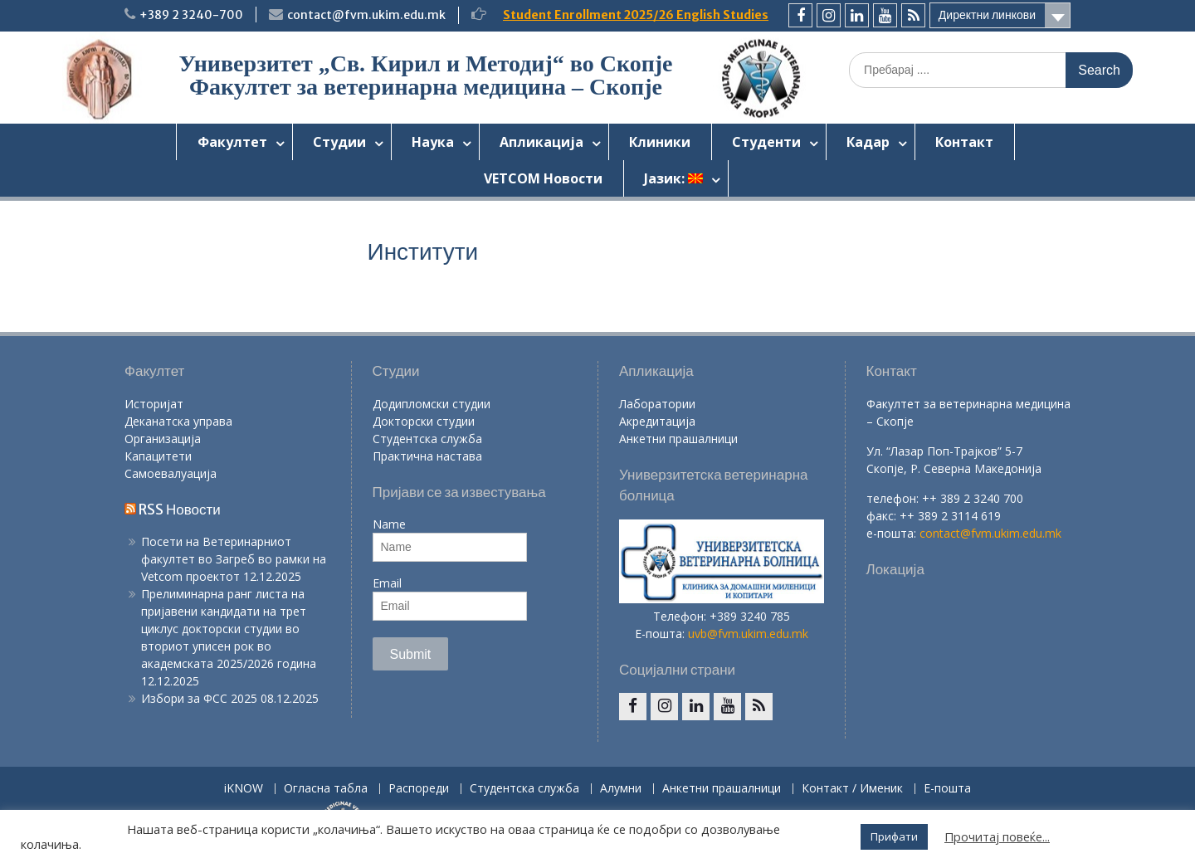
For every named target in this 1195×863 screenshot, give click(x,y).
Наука (433, 142)
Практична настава (427, 456)
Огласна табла (326, 788)
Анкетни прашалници (678, 438)
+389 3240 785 (750, 616)
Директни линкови (987, 14)
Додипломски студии (431, 404)
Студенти (766, 142)
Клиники (659, 142)
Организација (162, 438)
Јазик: (673, 178)
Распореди (418, 788)
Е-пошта (947, 788)
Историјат (153, 404)
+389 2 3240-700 (191, 14)
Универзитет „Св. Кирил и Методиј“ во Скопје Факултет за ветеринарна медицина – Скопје (425, 75)
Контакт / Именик (852, 788)
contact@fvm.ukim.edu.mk (366, 14)
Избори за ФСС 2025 (199, 698)
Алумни (620, 788)
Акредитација (657, 421)
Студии (339, 142)
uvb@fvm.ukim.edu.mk (748, 633)
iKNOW (243, 788)
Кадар (868, 142)
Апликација (541, 142)
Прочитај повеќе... (997, 836)
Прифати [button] (894, 836)
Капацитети (158, 456)
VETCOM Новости (543, 178)
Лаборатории (657, 404)
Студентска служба (427, 438)
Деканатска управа (178, 421)
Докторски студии (424, 421)
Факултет (232, 142)
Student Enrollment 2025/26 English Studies (635, 14)
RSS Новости (180, 509)
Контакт (964, 142)
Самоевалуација (170, 473)
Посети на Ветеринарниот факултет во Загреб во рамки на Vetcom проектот (233, 559)
